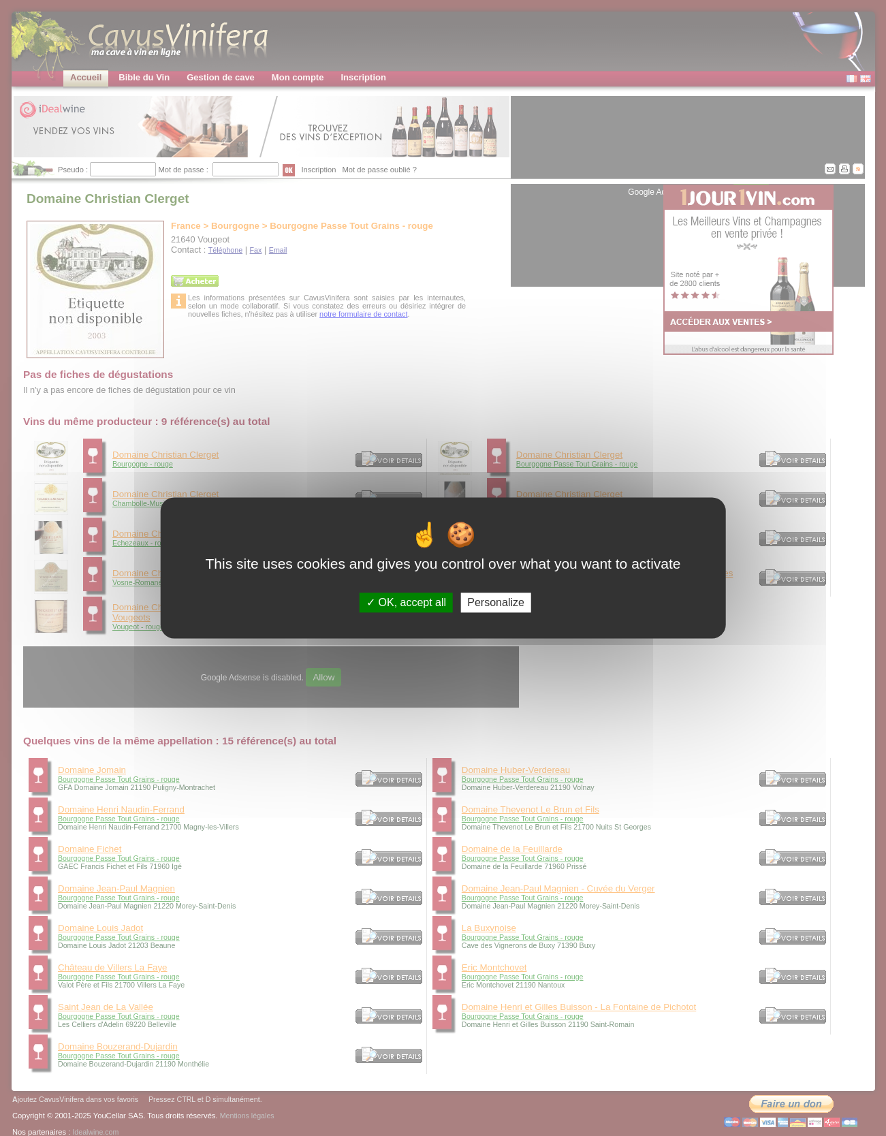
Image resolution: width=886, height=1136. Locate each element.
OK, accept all (406, 602)
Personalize (495, 602)
